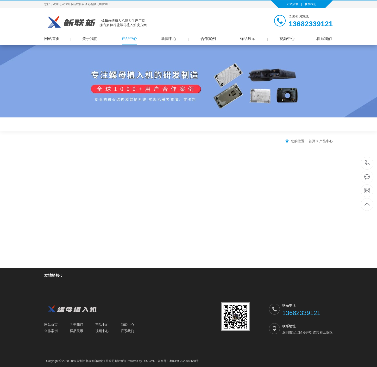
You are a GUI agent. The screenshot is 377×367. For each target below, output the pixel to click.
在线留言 (293, 4)
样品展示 (247, 39)
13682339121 (367, 163)
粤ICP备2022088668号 (184, 361)
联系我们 (310, 4)
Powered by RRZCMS (141, 361)
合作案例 (208, 39)
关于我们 (90, 39)
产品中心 (129, 39)
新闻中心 (168, 39)
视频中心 (287, 39)
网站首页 (52, 39)
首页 (312, 141)
